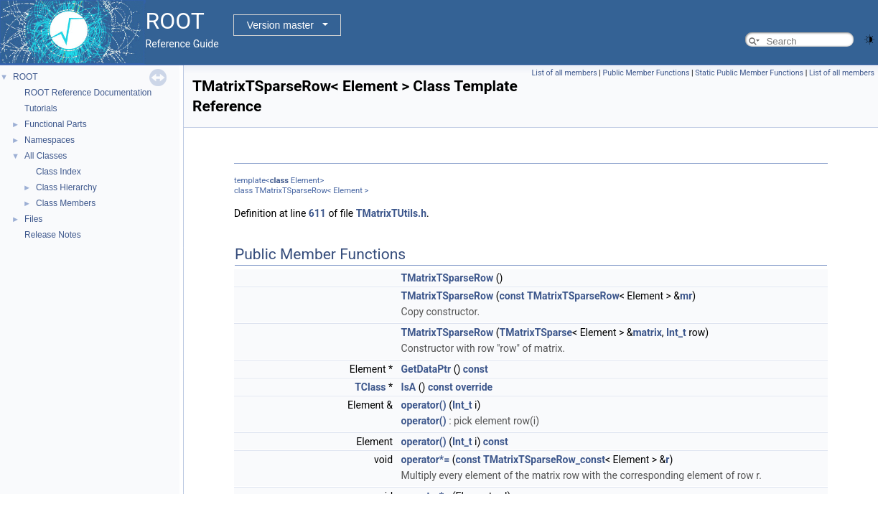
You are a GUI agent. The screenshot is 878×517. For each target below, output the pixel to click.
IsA (408, 387)
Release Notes (52, 235)
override (473, 387)
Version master (280, 25)
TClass (370, 387)
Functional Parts (55, 124)
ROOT (25, 77)
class (279, 180)
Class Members (65, 203)
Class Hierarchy (66, 187)
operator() (424, 405)
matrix (646, 332)
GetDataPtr (426, 369)
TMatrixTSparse (536, 332)
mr (686, 296)
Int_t (676, 332)
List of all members (564, 73)
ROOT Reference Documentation (87, 93)
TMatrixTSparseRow (447, 278)
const (512, 296)
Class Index (58, 172)
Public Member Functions (646, 73)
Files (33, 219)
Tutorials (40, 108)
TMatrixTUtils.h (391, 213)
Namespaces (49, 140)
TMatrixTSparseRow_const (544, 459)
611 (317, 213)
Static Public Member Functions (749, 73)
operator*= (425, 459)
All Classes (45, 156)
